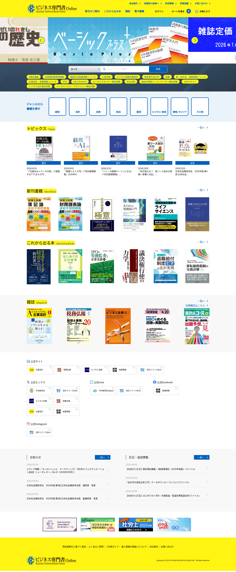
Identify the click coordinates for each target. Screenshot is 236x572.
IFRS (65, 82)
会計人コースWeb (154, 371)
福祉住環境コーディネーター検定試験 (159, 82)
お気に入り (204, 12)
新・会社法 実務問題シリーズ (191, 78)
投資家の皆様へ (150, 4)
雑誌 (126, 12)
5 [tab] (120, 62)
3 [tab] (114, 62)
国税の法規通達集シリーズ (83, 78)
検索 (158, 70)
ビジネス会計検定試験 (39, 87)
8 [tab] (129, 62)
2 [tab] (111, 62)
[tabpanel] (118, 41)
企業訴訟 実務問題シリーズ (42, 82)
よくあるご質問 (96, 547)
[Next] (194, 41)
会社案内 (132, 4)
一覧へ (201, 129)
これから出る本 (111, 12)
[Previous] (41, 41)
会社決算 (131, 82)
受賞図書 (183, 4)
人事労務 (106, 78)
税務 (167, 78)
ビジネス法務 (96, 371)
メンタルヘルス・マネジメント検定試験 (75, 87)
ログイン (158, 12)
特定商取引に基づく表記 (74, 547)
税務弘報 (67, 371)
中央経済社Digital (106, 391)
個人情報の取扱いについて (134, 547)
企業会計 (39, 371)
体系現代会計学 (151, 78)
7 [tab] (126, 62)
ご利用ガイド (112, 547)
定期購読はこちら (195, 306)
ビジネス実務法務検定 (127, 78)
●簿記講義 (34, 78)
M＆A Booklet (80, 82)
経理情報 (122, 371)
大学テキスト (190, 82)
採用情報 (168, 4)
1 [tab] (108, 62)
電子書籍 (138, 12)
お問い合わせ (200, 4)
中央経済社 (40, 391)
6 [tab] (123, 62)
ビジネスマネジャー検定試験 (106, 82)
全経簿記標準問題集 (54, 78)
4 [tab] (117, 62)
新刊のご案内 (91, 12)
